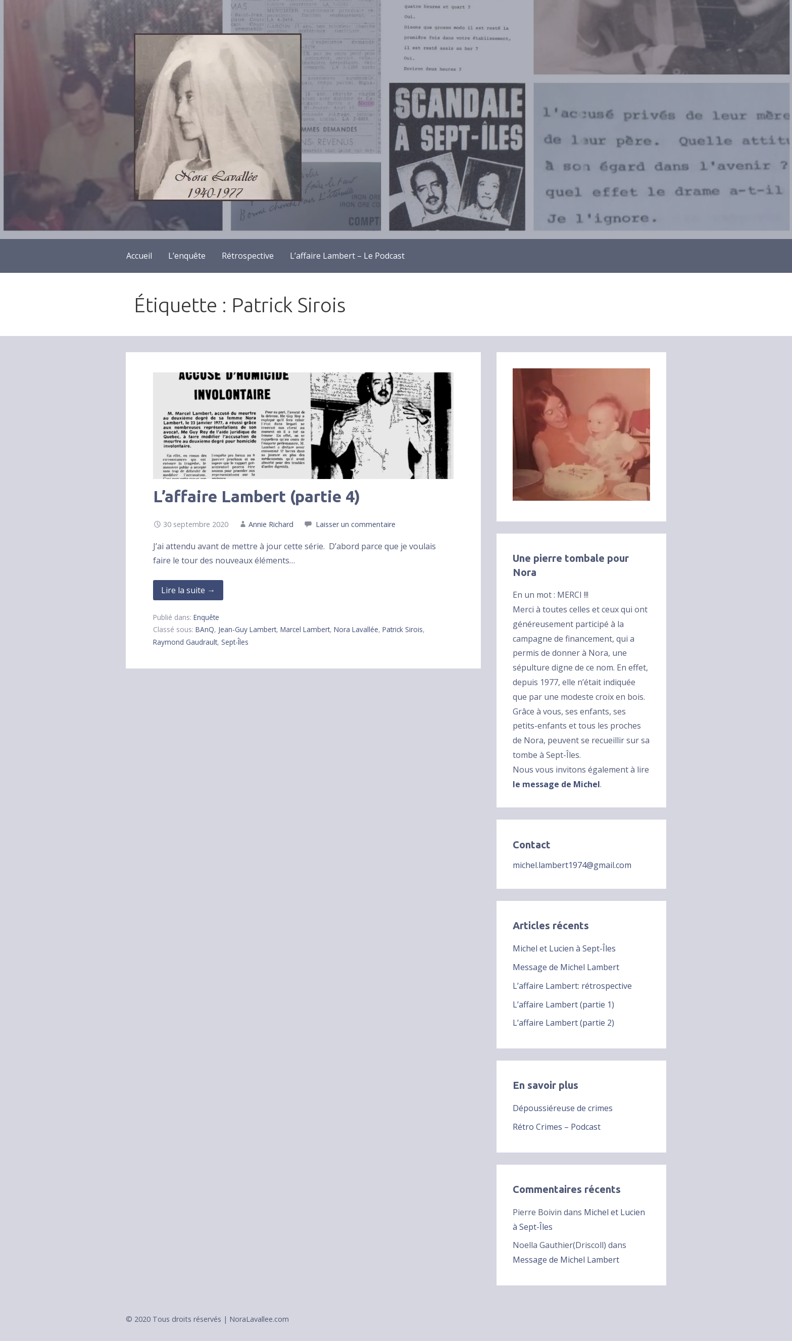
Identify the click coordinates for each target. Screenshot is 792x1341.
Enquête (206, 617)
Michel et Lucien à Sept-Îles (564, 948)
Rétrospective (248, 255)
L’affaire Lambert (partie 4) (256, 496)
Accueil (139, 255)
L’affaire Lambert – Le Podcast (347, 255)
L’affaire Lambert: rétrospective (572, 985)
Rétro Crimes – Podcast (557, 1126)
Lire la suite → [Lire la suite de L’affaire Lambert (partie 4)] (188, 590)
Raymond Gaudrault (185, 642)
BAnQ (204, 629)
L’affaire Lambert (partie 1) (563, 1004)
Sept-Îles (235, 642)
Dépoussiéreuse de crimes (563, 1108)
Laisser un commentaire (355, 524)
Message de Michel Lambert (566, 967)
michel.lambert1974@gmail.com (572, 865)
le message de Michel (556, 784)
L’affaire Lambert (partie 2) (563, 1022)
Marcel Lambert (305, 629)
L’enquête (187, 255)
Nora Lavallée (356, 629)
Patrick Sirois (402, 629)
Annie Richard (271, 524)
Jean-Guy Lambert (247, 629)
